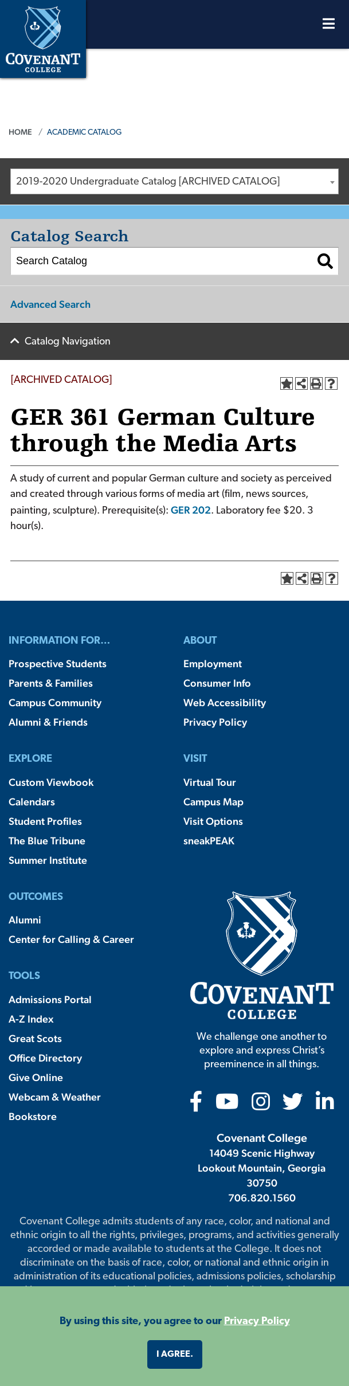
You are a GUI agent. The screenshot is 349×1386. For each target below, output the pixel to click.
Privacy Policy (215, 722)
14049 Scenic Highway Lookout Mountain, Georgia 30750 (262, 1168)
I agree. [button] (174, 1354)
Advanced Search (50, 304)
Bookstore (33, 1116)
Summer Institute (48, 860)
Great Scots (35, 1038)
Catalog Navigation (68, 341)
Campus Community (55, 702)
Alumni (25, 920)
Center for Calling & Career (71, 939)
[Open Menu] (328, 26)
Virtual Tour (209, 782)
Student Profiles (45, 821)
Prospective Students (58, 663)
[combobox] (174, 181)
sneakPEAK (208, 841)
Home (20, 131)
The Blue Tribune (47, 841)
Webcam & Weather (55, 1097)
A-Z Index (31, 1019)
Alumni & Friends (48, 722)
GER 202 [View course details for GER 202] (191, 510)
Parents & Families (51, 683)
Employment (212, 663)
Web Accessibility (224, 702)
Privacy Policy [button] (257, 1321)
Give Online (36, 1077)
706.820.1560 (262, 1198)
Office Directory (45, 1058)
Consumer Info (217, 683)
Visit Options (213, 821)
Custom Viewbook (51, 782)
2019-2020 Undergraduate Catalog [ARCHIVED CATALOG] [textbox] (148, 182)
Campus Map (213, 802)
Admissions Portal (50, 999)
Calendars (32, 802)
